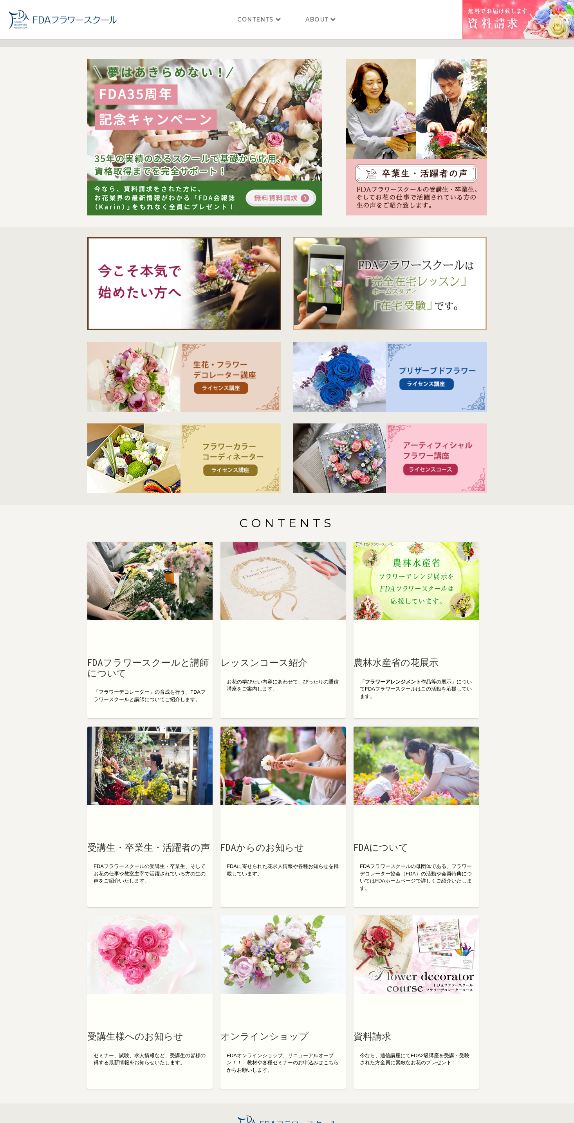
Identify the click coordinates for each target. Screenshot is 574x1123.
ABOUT (321, 11)
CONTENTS (259, 11)
